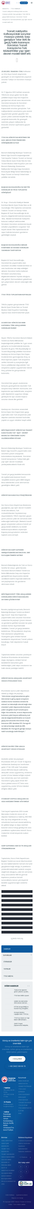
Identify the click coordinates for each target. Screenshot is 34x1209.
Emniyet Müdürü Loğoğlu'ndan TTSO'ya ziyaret (21, 1013)
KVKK (19, 1113)
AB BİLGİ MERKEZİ (6, 1176)
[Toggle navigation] (32, 2)
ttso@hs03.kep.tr (8, 1106)
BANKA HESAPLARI (23, 1081)
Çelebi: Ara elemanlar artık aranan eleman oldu (21, 1002)
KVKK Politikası (10, 1195)
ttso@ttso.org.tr (8, 1104)
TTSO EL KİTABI (22, 1105)
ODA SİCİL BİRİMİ (6, 1160)
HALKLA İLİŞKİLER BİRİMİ (7, 1157)
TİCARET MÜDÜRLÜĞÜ (7, 1154)
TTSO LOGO (22, 1089)
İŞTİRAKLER (21, 1092)
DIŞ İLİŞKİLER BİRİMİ (6, 1173)
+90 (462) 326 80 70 (17, 1066)
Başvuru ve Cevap (17, 1198)
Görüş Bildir (17, 1059)
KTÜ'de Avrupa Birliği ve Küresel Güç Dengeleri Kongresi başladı (21, 1008)
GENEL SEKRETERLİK (7, 1141)
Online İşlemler (23, 3)
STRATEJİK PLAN (23, 1100)
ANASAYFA (5, 9)
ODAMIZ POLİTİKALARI (24, 1086)
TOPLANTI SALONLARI (24, 1102)
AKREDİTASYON (23, 1083)
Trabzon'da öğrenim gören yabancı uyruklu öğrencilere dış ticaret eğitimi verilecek (21, 991)
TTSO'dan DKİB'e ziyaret (21, 995)
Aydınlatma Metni (21, 1195)
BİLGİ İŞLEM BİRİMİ (6, 1179)
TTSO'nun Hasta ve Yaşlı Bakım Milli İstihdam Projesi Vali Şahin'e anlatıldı (21, 1019)
